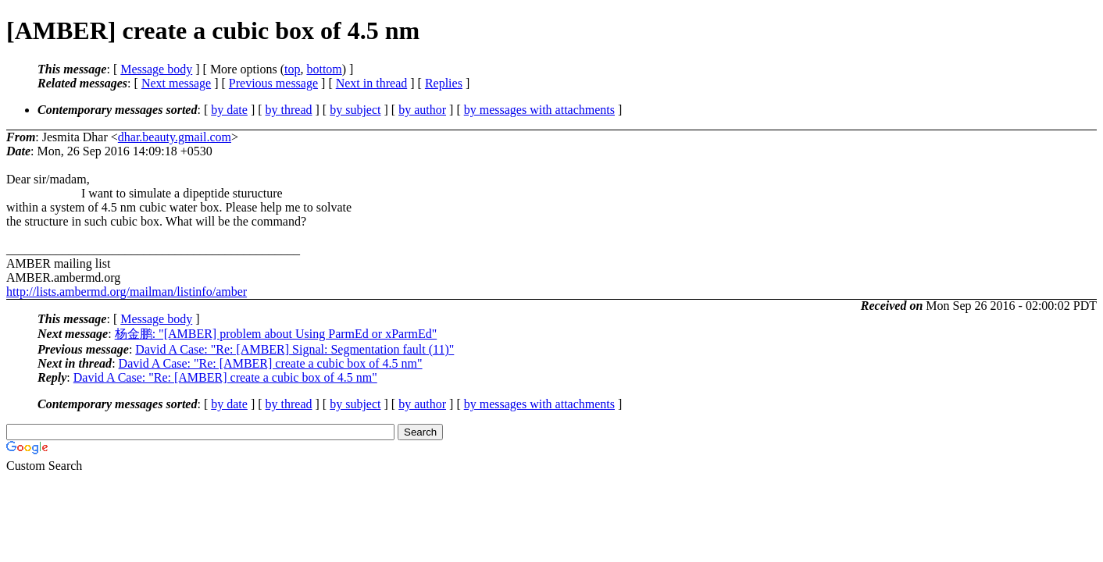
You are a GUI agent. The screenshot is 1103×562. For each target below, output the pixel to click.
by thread (289, 109)
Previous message (273, 83)
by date (229, 109)
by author (422, 109)
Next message (176, 83)
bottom (323, 69)
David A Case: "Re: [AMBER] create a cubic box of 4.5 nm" (271, 363)
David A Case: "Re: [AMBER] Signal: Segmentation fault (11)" (294, 349)
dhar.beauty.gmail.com (174, 137)
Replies (443, 83)
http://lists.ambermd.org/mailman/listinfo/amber (126, 291)
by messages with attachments (539, 109)
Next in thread (372, 83)
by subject (355, 109)
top (292, 69)
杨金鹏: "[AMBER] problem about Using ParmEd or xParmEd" (276, 333)
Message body (156, 69)
